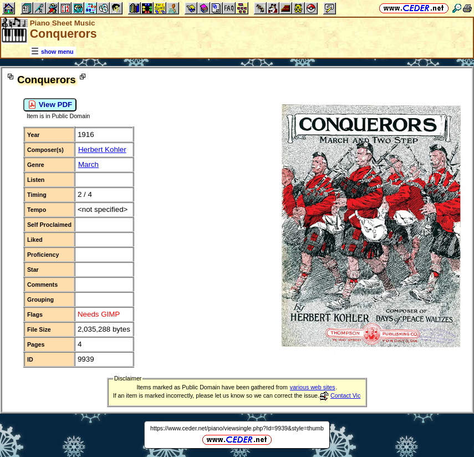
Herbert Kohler (102, 149)
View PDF (50, 104)
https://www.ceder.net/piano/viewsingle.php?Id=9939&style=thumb (237, 428)
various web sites (312, 387)
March (88, 164)
